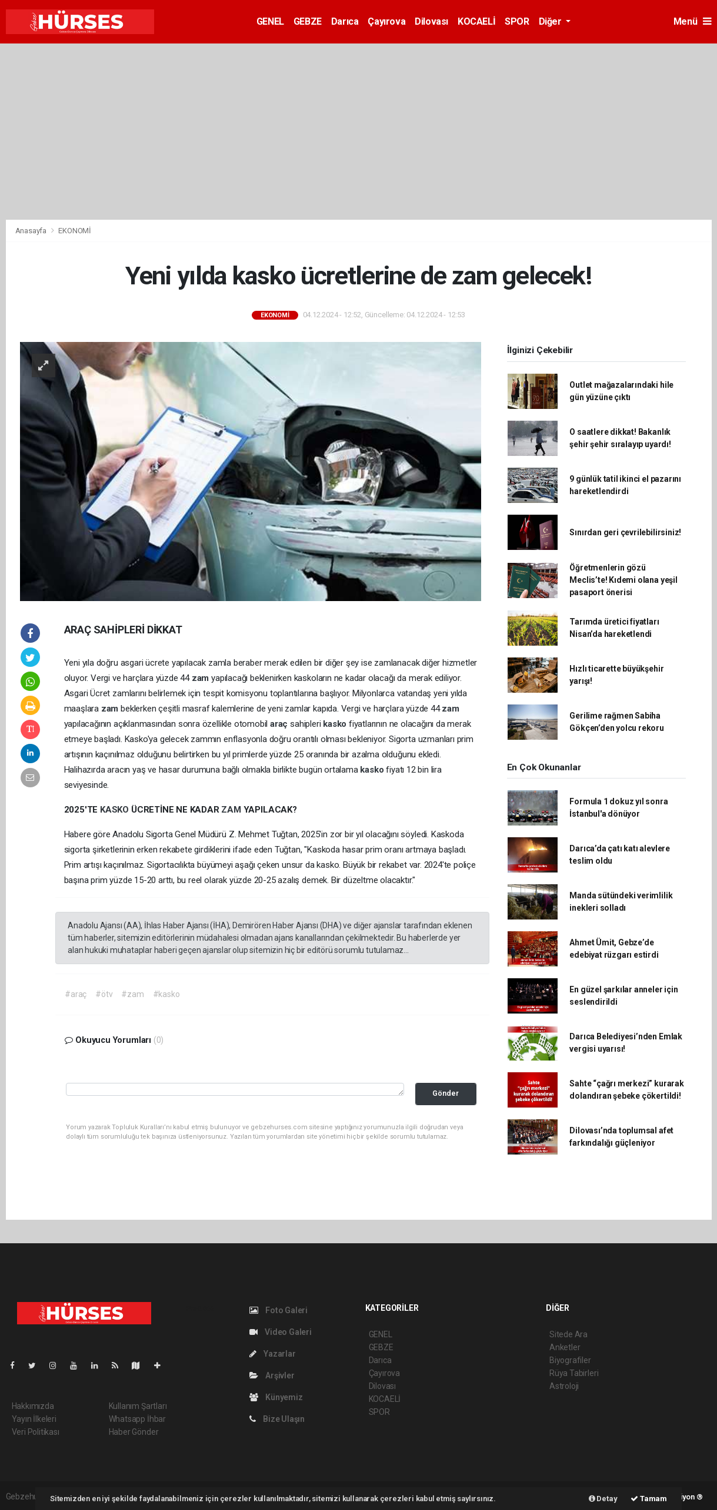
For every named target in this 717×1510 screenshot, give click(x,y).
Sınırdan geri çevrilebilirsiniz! (625, 532)
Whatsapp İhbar (137, 1419)
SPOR (517, 21)
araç (280, 724)
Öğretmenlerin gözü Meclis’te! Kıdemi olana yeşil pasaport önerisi (623, 580)
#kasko (166, 994)
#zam (132, 994)
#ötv (103, 994)
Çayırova (386, 21)
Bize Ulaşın (277, 1419)
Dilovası (431, 21)
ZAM (232, 809)
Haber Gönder (134, 1432)
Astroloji (564, 1386)
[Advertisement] (359, 131)
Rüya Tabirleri (573, 1373)
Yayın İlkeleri (34, 1419)
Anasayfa (31, 230)
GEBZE (308, 21)
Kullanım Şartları (138, 1406)
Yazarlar (272, 1353)
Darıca (345, 21)
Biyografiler (570, 1360)
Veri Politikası (35, 1432)
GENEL (270, 21)
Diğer (551, 21)
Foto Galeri (278, 1310)
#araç (75, 994)
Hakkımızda (33, 1406)
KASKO (115, 809)
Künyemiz (276, 1397)
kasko (336, 724)
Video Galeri (280, 1332)
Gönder (445, 1093)
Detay (603, 1498)
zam (201, 678)
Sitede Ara (568, 1334)
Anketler (564, 1347)
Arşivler (272, 1375)
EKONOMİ (74, 230)
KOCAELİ (476, 21)
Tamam (649, 1498)
